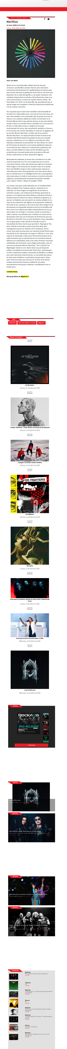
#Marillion (12, 323)
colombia (18, 18)
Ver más (27, 975)
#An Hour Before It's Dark (26, 323)
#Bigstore (41, 323)
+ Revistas (31, 745)
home (13, 18)
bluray (24, 18)
